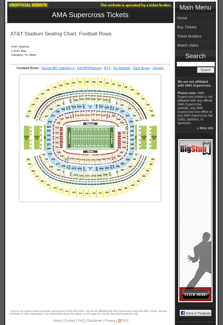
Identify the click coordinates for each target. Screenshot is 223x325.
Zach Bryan (141, 68)
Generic (158, 68)
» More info (205, 128)
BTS (107, 68)
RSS (125, 321)
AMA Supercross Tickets (90, 15)
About (57, 321)
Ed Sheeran (121, 68)
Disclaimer (94, 321)
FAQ (81, 321)
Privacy (110, 321)
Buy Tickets (187, 27)
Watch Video (188, 45)
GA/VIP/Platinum (89, 68)
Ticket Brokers (189, 36)
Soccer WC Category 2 (58, 68)
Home (182, 18)
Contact (69, 321)
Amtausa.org (16, 311)
